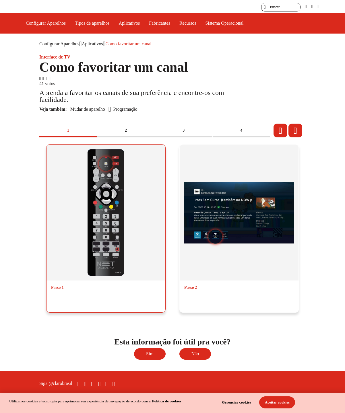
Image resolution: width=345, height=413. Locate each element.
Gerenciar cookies (236, 402)
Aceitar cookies (277, 402)
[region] (172, 403)
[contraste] (318, 6)
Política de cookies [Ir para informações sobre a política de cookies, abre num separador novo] (166, 401)
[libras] (312, 6)
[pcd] (306, 6)
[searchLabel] (281, 7)
